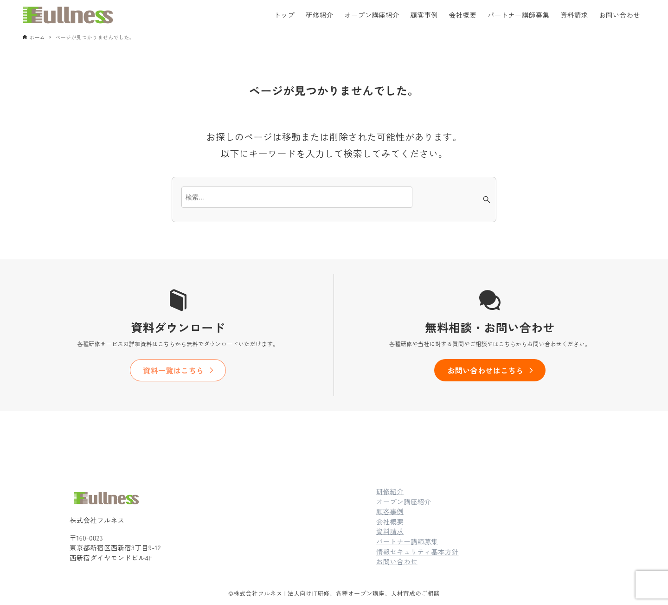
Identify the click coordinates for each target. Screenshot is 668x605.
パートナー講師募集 (407, 541)
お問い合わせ (397, 561)
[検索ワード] (296, 197)
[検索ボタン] (486, 199)
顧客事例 (390, 511)
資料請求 (390, 531)
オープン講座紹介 (403, 501)
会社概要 (390, 521)
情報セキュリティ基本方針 (417, 551)
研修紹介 (390, 491)
